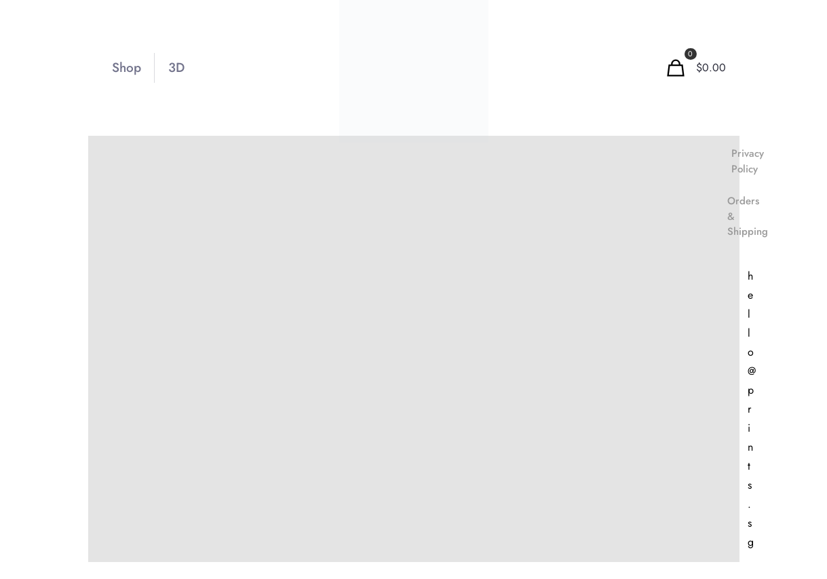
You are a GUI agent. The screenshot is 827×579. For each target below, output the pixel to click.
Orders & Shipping (747, 216)
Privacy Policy (747, 161)
